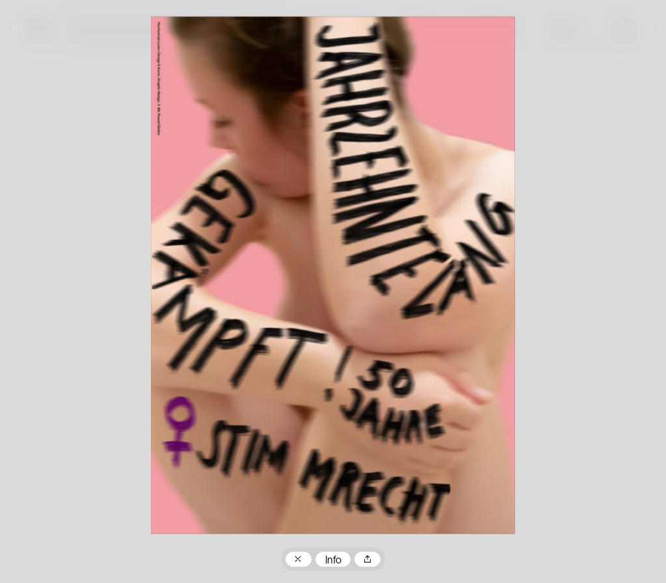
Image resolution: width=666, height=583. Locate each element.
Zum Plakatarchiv (299, 559)
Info (333, 561)
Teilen (367, 559)
